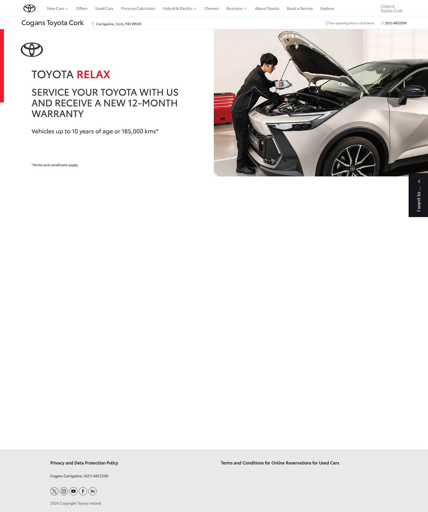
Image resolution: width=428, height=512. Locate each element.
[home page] (29, 8)
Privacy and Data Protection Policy (84, 463)
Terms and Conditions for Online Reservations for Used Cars (280, 463)
